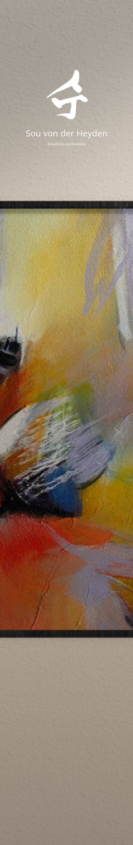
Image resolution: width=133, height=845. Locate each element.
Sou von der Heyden (67, 133)
